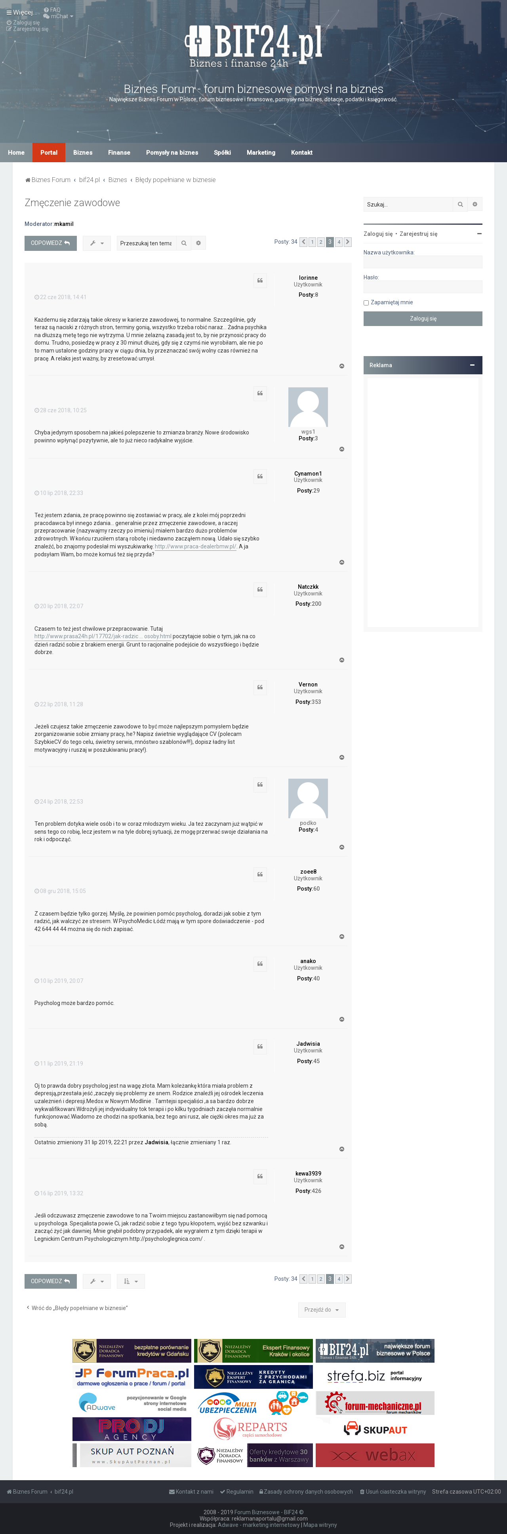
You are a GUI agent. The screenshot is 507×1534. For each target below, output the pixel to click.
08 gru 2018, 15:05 (60, 891)
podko (308, 823)
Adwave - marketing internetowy (259, 1525)
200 (316, 604)
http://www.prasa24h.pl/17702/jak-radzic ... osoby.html (103, 636)
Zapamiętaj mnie (392, 302)
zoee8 (308, 871)
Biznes (82, 152)
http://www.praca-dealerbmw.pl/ (195, 546)
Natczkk (308, 587)
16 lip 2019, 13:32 (58, 1193)
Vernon (308, 684)
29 (316, 490)
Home (16, 152)
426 (316, 1191)
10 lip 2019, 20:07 (58, 981)
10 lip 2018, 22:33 (58, 493)
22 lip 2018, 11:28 (58, 704)
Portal (48, 152)
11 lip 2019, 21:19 (58, 1063)
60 (316, 889)
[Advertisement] (423, 503)
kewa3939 (308, 1173)
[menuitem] (52, 10)
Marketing (261, 152)
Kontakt (302, 152)
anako (308, 961)
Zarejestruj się (419, 234)
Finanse (119, 152)
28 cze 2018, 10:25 (60, 410)
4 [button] (338, 242)
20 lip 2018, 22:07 (58, 606)
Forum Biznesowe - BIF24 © (269, 1512)
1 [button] (312, 242)
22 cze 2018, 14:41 (60, 297)
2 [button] (321, 242)
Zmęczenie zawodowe (72, 203)
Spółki (222, 152)
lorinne (308, 278)
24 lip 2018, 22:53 (58, 801)
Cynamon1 (308, 473)
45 (316, 1061)
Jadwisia (308, 1044)
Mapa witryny (320, 1525)
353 (316, 702)
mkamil (64, 224)
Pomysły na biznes (172, 152)
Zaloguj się (378, 234)
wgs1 (308, 432)
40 (316, 978)
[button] (303, 242)
